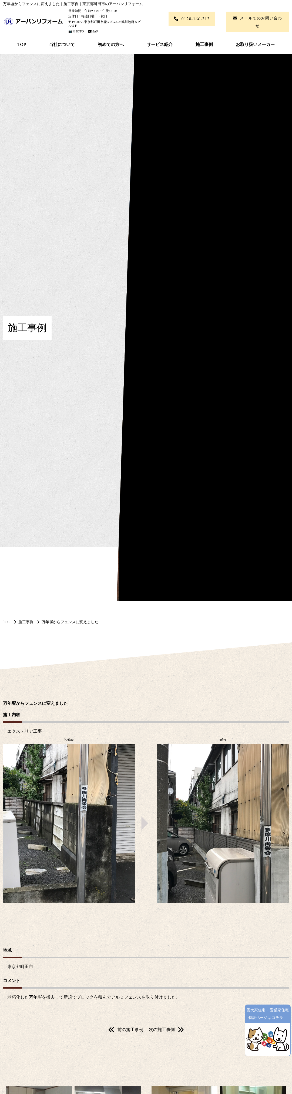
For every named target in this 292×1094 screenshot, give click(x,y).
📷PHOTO (76, 31)
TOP (21, 44)
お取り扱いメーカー (255, 44)
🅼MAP (91, 31)
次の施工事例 (162, 1029)
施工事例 (204, 44)
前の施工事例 (130, 1029)
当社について (62, 44)
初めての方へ (111, 44)
